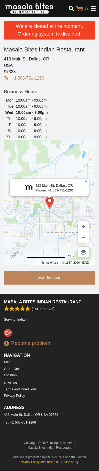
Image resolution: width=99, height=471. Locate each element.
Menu (8, 362)
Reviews (10, 383)
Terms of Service (58, 462)
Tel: (24, 78)
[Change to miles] (50, 256)
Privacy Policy (14, 396)
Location (10, 375)
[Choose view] (83, 252)
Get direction (49, 277)
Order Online (13, 369)
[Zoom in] (83, 226)
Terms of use (49, 262)
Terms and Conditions (20, 389)
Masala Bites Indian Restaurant (42, 302)
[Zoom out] (83, 237)
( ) (82, 8)
